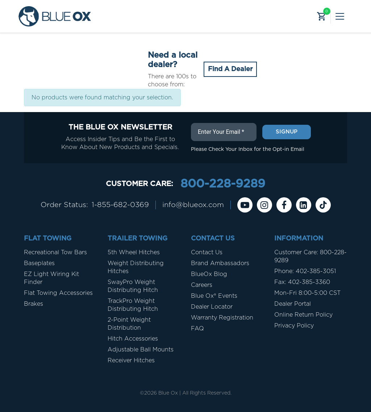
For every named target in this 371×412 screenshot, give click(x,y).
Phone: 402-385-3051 (305, 271)
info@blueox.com (193, 205)
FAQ (197, 328)
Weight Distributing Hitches (136, 267)
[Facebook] (284, 205)
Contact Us (206, 252)
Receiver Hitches (131, 360)
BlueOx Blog (209, 274)
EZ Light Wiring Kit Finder (51, 278)
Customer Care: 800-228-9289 (310, 256)
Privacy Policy (294, 326)
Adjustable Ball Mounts (141, 350)
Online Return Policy (303, 315)
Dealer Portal (292, 304)
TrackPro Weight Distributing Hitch (133, 305)
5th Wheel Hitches (134, 252)
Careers (201, 285)
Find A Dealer (230, 69)
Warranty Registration (222, 318)
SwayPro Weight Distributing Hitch (133, 286)
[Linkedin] (303, 205)
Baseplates (39, 263)
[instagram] (264, 205)
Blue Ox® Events (214, 296)
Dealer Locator (212, 307)
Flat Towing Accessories (58, 293)
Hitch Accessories (133, 339)
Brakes (33, 304)
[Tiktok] (323, 205)
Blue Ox (168, 393)
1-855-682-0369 (120, 205)
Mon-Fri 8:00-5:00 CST (307, 293)
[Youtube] (245, 205)
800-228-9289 (222, 184)
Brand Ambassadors (220, 263)
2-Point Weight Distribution (129, 324)
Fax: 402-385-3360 (302, 282)
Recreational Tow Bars (55, 252)
